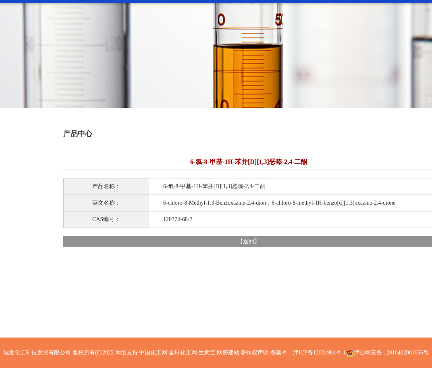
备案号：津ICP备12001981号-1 (308, 353)
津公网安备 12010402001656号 (391, 353)
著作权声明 (255, 353)
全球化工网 (183, 353)
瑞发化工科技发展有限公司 (37, 353)
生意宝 (206, 353)
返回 (248, 241)
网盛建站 (228, 353)
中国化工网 (153, 353)
